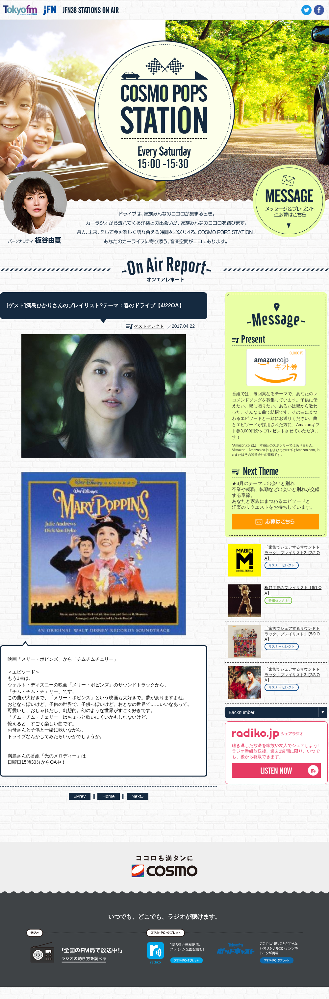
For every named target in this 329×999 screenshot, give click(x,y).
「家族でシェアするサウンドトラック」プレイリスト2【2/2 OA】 (292, 553)
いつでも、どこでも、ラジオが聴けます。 (164, 916)
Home (108, 796)
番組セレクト (278, 600)
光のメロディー (60, 755)
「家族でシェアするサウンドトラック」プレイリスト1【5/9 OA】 (292, 634)
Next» (138, 796)
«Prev (80, 796)
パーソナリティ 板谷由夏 (35, 207)
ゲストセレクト (149, 326)
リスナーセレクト (281, 565)
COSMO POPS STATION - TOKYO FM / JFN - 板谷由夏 (164, 91)
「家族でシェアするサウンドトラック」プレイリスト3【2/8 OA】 (292, 675)
